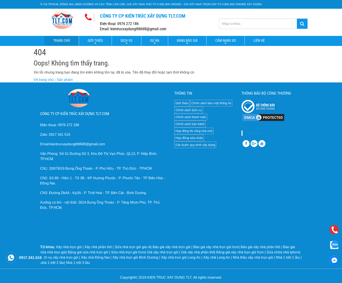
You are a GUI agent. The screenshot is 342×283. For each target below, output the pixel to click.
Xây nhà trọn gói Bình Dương (135, 257)
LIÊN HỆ (259, 41)
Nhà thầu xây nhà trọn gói (253, 257)
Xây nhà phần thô (98, 247)
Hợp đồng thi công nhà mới (193, 131)
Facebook (253, 133)
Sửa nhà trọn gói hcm (128, 252)
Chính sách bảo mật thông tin (211, 103)
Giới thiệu (95, 41)
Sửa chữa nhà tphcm (283, 252)
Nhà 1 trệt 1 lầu (288, 257)
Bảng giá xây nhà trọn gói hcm (239, 252)
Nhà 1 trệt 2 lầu (52, 263)
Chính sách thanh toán (190, 117)
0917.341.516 (30, 258)
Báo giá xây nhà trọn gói (171, 247)
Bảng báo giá (187, 41)
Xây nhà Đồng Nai (95, 257)
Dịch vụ (126, 41)
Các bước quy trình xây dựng (195, 145)
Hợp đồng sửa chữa (189, 138)
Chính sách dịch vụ (188, 110)
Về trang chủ (44, 80)
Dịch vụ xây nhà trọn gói (59, 257)
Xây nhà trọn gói (69, 247)
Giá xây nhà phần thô (197, 252)
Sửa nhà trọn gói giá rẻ (133, 247)
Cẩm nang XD (225, 41)
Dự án (154, 41)
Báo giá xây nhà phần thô (260, 247)
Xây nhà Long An (216, 257)
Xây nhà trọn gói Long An (180, 257)
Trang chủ (61, 41)
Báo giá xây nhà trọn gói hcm (216, 247)
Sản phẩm (65, 80)
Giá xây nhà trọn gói (162, 252)
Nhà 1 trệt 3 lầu (78, 263)
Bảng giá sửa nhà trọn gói (88, 252)
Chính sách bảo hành (189, 124)
